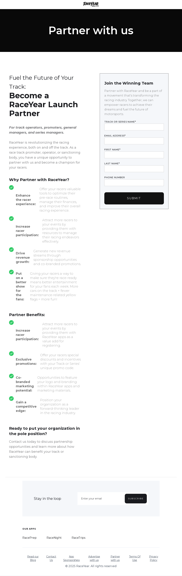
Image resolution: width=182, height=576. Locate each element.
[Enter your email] (112, 498)
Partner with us (115, 558)
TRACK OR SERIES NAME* (120, 121)
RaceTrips (78, 537)
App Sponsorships (71, 558)
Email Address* (115, 135)
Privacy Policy (153, 558)
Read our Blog (33, 558)
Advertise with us (94, 558)
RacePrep (29, 537)
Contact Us (51, 558)
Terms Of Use (134, 558)
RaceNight (54, 537)
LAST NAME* (112, 163)
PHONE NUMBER (114, 177)
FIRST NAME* (112, 149)
